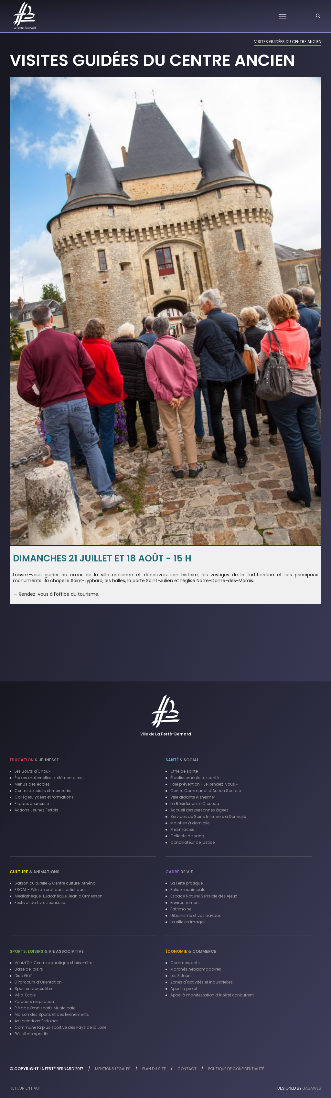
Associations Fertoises (37, 1021)
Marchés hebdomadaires (195, 969)
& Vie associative (47, 951)
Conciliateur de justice (192, 842)
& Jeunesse (34, 760)
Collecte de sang (187, 836)
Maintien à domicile (189, 823)
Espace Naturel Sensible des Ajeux (203, 896)
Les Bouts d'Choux (32, 771)
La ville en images (188, 922)
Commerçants (185, 962)
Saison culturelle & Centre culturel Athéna (55, 883)
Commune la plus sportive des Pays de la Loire (60, 1027)
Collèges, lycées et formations (44, 797)
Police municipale (187, 889)
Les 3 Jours (181, 975)
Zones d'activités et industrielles (201, 982)
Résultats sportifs (31, 1034)
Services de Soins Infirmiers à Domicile (208, 816)
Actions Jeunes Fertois (36, 810)
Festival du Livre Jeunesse (40, 902)
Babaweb (312, 1088)
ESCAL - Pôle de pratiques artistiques (51, 889)
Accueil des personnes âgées (199, 810)
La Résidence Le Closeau (194, 803)
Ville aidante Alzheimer (192, 797)
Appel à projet (183, 988)
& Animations (34, 872)
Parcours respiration (34, 1001)
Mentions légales (113, 1068)
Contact (187, 1068)
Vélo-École (25, 995)
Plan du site (154, 1068)
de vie (179, 872)
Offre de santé (184, 771)
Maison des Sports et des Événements (52, 1014)
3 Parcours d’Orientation (38, 982)
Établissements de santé (194, 777)
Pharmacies (182, 829)
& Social (182, 760)
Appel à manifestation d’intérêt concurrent (212, 995)
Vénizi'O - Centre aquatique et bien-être (53, 962)
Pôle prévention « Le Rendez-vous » (204, 784)
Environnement (185, 902)
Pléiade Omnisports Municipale (45, 1008)
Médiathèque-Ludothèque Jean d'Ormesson (58, 896)
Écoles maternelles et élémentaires (48, 777)
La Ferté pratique (186, 883)
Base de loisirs (29, 969)
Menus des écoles (32, 784)
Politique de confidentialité (236, 1068)
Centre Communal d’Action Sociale (205, 790)
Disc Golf (23, 975)
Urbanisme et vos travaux (195, 915)
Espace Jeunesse (32, 803)
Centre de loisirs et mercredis (43, 790)
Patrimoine (180, 909)
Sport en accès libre (34, 988)
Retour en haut (25, 1088)
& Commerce (191, 951)
